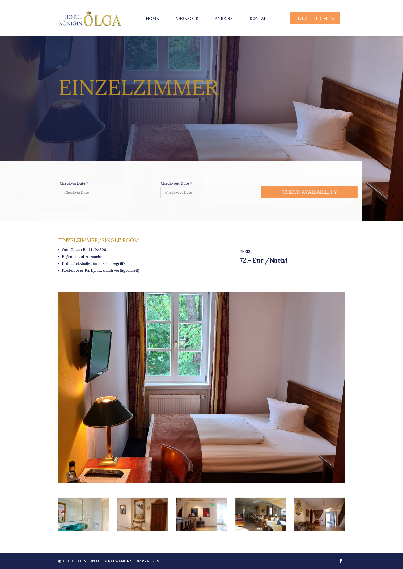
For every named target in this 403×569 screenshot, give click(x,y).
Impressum (148, 561)
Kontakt (259, 18)
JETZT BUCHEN (315, 18)
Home (152, 18)
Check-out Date (168, 183)
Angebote (186, 18)
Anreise (224, 18)
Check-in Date (66, 183)
